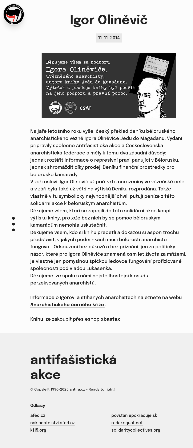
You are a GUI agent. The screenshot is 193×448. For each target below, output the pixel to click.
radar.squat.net (127, 423)
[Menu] (13, 224)
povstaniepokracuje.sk (134, 416)
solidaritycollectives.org (135, 431)
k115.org (38, 431)
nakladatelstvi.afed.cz (52, 423)
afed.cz (37, 416)
